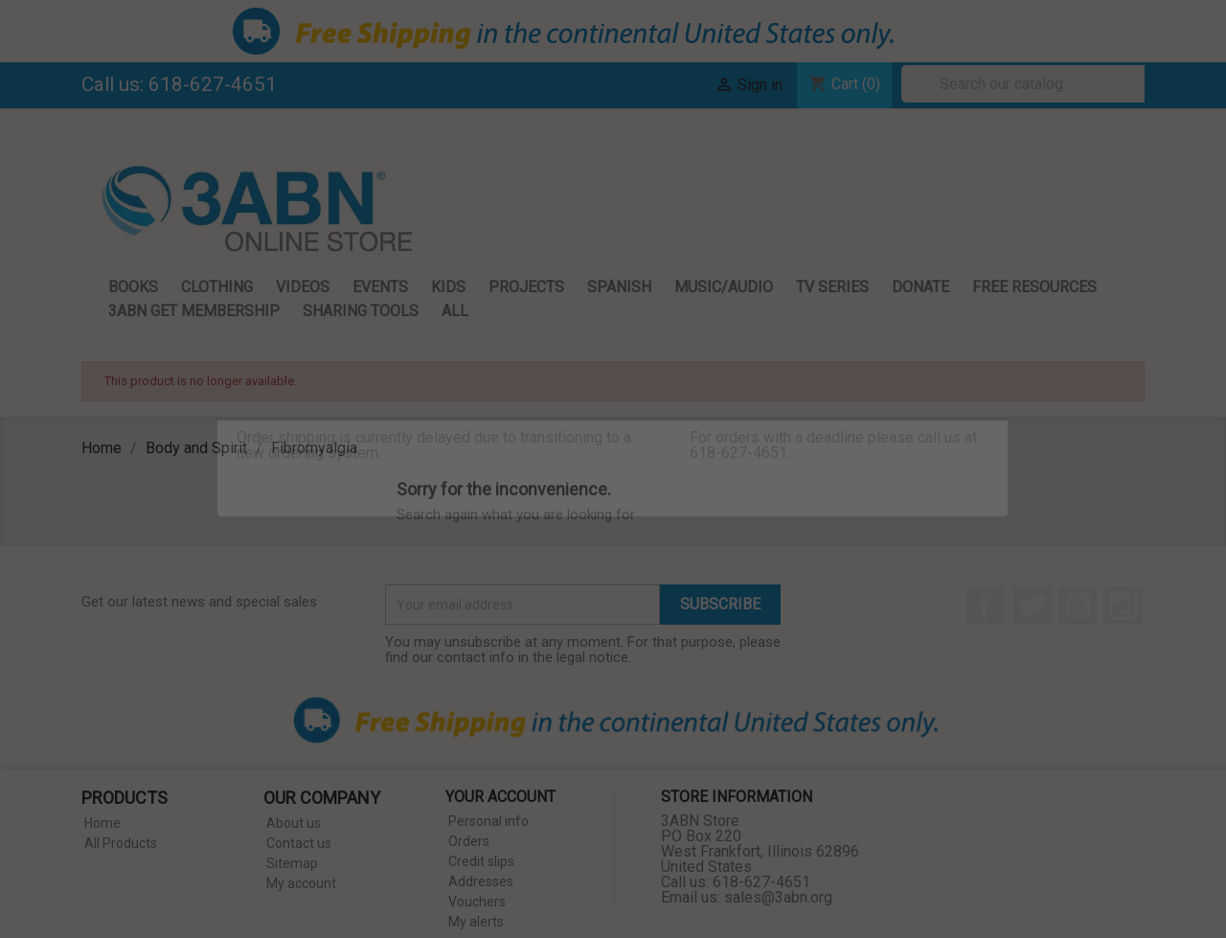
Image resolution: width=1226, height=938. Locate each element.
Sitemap (292, 863)
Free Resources (1034, 287)
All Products (120, 843)
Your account (500, 797)
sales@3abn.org (778, 897)
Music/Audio (723, 287)
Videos (302, 287)
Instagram (1123, 605)
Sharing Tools (361, 311)
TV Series (832, 287)
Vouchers (477, 901)
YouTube (1077, 605)
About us (293, 823)
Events (380, 287)
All (455, 311)
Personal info (488, 821)
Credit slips (481, 861)
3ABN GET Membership (194, 311)
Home (102, 823)
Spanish (619, 287)
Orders (468, 841)
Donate (920, 287)
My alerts (476, 921)
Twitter (1031, 605)
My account (301, 883)
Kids (448, 287)
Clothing (217, 287)
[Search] (1027, 84)
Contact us (298, 843)
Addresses (480, 881)
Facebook (985, 605)
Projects (526, 287)
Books (133, 287)
